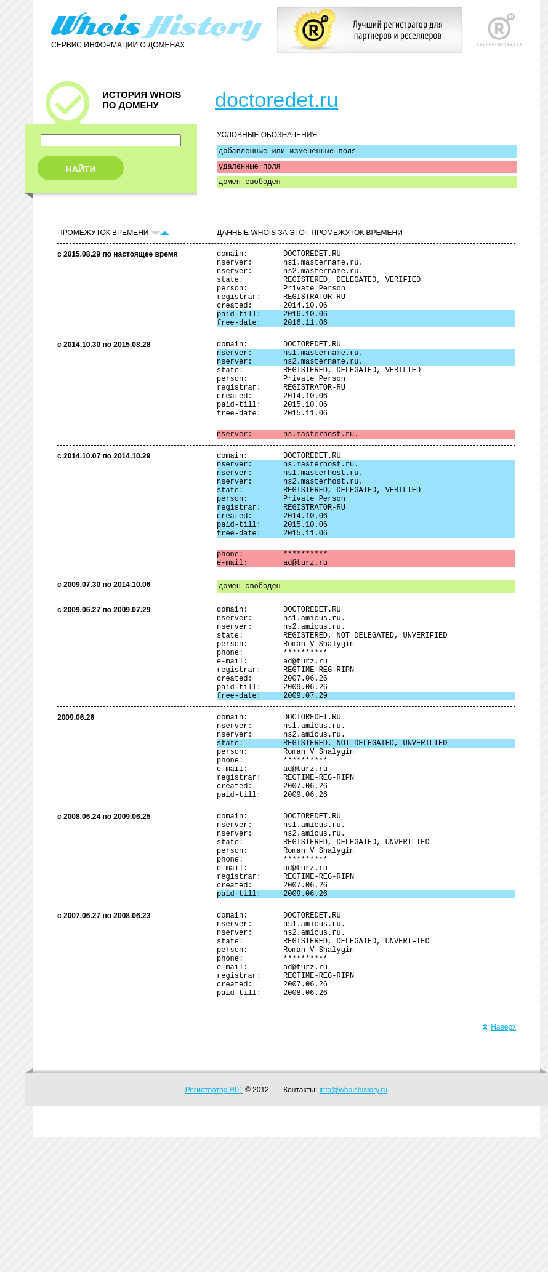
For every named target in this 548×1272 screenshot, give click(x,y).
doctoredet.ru (276, 99)
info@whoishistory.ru (354, 1224)
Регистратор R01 (214, 1224)
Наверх (499, 1162)
